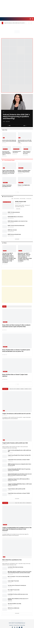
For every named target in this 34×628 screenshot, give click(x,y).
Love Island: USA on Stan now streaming (15, 567)
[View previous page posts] (16, 192)
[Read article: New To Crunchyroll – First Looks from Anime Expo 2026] (4, 577)
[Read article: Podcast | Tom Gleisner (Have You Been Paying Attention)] (25, 165)
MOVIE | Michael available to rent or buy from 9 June (17, 221)
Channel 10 (5, 182)
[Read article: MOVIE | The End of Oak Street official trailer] (4, 226)
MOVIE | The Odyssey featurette (14, 212)
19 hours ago (10, 476)
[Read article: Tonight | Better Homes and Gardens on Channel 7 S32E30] (4, 494)
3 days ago (10, 591)
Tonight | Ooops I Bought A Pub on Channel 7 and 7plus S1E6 (19, 455)
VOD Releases (28, 198)
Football (5, 524)
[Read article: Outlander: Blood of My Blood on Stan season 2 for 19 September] (4, 600)
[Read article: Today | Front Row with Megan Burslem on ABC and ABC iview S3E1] (4, 451)
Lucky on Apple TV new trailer (13, 581)
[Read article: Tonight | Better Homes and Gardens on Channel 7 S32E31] (4, 461)
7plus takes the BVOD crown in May (14, 603)
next (25, 125)
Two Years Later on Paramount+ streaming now (17, 585)
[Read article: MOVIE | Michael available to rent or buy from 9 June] (4, 222)
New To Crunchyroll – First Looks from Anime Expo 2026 (18, 576)
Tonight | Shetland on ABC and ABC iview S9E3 (16, 489)
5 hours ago (10, 456)
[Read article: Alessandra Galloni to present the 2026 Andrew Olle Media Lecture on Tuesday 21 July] (25, 135)
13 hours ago (10, 466)
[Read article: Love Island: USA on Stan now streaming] (4, 568)
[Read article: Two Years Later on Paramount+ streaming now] (4, 586)
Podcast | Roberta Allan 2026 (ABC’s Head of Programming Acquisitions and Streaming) (16, 117)
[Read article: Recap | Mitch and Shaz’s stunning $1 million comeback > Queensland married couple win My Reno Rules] (17, 316)
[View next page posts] (18, 192)
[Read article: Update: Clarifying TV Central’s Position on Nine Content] (27, 148)
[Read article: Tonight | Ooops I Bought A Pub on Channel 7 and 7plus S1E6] (4, 456)
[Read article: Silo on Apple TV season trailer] (4, 591)
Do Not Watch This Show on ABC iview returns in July (18, 594)
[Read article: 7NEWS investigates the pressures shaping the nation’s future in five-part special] (4, 465)
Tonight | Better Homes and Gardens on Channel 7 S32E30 (19, 493)
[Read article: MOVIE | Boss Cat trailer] (4, 231)
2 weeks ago (20, 173)
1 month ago (4, 379)
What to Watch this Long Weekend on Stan (12, 560)
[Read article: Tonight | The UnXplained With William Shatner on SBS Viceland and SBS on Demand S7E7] (4, 485)
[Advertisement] (17, 9)
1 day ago (4, 142)
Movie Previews (22, 198)
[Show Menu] (30, 19)
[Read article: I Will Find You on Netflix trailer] (4, 609)
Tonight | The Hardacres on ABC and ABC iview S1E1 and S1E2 (16, 413)
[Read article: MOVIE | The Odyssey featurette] (4, 213)
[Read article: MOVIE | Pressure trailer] (8, 205)
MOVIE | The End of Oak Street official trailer (16, 225)
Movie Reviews (16, 198)
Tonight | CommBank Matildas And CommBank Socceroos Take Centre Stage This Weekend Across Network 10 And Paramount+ (16, 529)
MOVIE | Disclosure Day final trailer (14, 234)
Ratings (4, 250)
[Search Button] (32, 19)
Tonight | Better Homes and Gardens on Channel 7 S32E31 (19, 459)
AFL (3, 137)
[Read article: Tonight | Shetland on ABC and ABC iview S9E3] (4, 490)
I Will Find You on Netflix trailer (13, 608)
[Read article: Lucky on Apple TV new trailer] (4, 582)
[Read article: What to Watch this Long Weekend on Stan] (17, 547)
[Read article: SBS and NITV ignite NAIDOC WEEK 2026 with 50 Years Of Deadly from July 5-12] (6, 148)
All (12, 198)
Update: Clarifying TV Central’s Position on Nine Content (27, 152)
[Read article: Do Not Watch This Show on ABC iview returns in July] (4, 595)
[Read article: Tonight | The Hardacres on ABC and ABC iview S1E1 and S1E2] (17, 401)
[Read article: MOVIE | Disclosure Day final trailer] (4, 235)
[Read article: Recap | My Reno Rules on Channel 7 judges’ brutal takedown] (17, 365)
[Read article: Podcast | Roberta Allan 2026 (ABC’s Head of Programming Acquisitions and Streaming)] (9, 165)
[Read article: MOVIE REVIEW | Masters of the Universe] (17, 148)
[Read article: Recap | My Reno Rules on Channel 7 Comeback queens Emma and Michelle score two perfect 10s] (17, 341)
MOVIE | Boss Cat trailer (12, 230)
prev (9, 125)
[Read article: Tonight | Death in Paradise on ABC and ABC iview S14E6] (17, 431)
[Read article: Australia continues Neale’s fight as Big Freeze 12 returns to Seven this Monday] (9, 135)
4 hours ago (18, 203)
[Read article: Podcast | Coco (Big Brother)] (25, 180)
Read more (8, 121)
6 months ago (20, 186)
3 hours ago (4, 415)
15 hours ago (5, 174)
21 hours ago (10, 568)
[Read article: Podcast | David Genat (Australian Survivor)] (9, 180)
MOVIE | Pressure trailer (20, 201)
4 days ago (10, 601)
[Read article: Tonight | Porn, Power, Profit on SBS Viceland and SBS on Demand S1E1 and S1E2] (4, 480)
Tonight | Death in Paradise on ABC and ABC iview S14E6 (15, 443)
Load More (17, 239)
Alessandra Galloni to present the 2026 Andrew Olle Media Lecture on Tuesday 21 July (25, 141)
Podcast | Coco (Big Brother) (24, 185)
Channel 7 (5, 371)
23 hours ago (10, 574)
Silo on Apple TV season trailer (14, 589)
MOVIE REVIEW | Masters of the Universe (15, 216)
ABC (19, 137)
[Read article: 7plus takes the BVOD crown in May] (4, 605)
